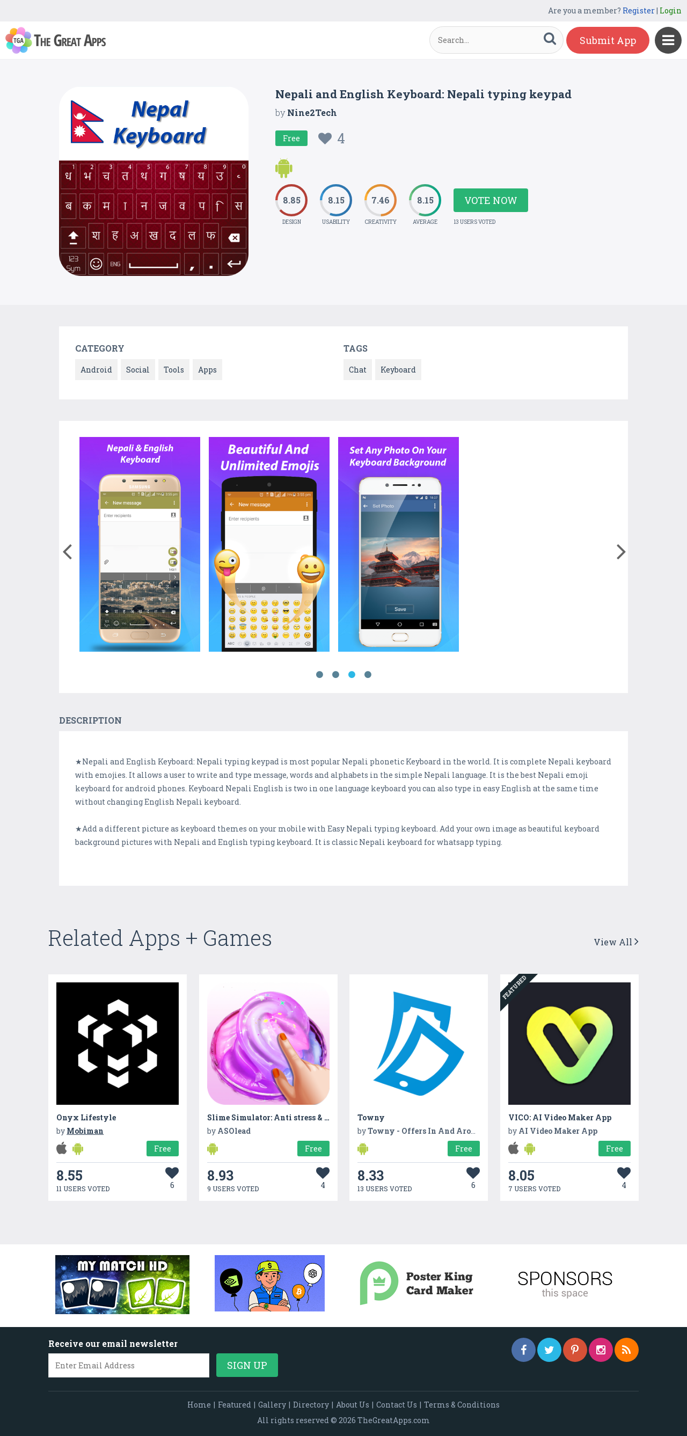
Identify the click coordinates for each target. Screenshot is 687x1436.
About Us (352, 1404)
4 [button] (367, 674)
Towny (371, 1117)
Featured (234, 1404)
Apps (207, 370)
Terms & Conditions (462, 1404)
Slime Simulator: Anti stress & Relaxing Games (296, 1117)
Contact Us (396, 1404)
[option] (139, 546)
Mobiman (85, 1131)
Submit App (608, 40)
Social (138, 370)
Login (671, 10)
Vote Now (490, 200)
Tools (174, 370)
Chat (358, 370)
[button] (67, 549)
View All (616, 941)
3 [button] (351, 674)
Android (96, 370)
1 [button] (319, 674)
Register (639, 10)
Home (199, 1404)
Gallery (272, 1404)
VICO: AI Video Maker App (559, 1117)
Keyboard (398, 370)
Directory (311, 1404)
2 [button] (335, 674)
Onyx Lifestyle (86, 1117)
